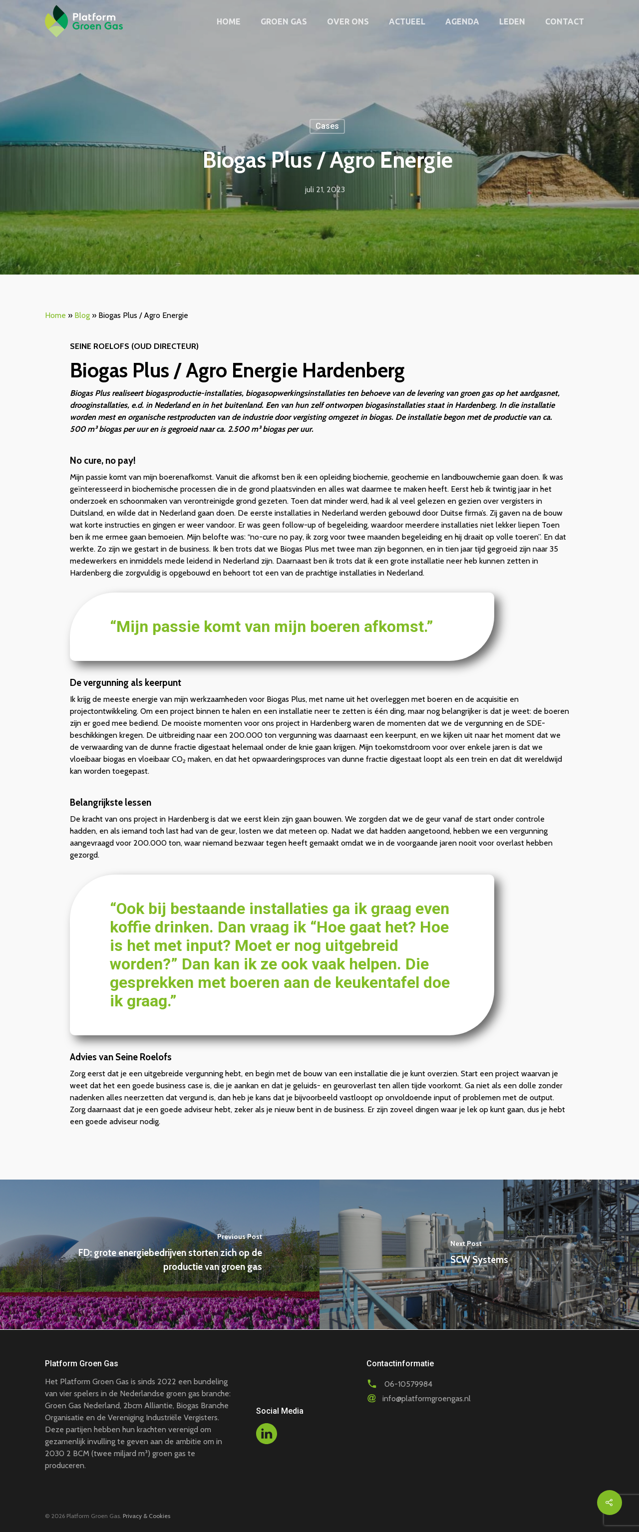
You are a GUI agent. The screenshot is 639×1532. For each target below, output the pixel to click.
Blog (82, 315)
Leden (512, 21)
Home (229, 21)
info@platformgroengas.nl (426, 1398)
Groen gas (284, 21)
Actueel (407, 21)
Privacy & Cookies (146, 1516)
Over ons (348, 21)
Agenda (462, 21)
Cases (327, 126)
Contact (564, 21)
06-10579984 (408, 1384)
